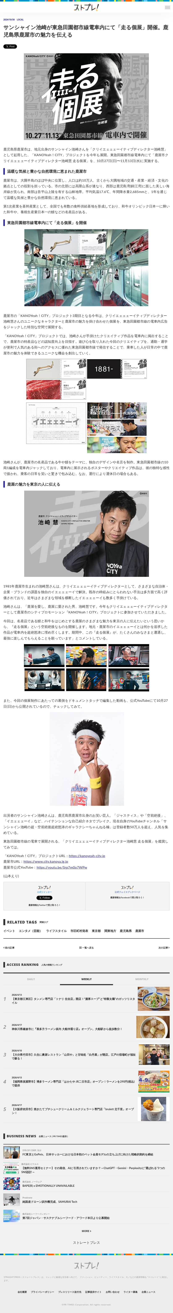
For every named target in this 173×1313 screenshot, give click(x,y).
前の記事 (8, 947)
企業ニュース (148, 1291)
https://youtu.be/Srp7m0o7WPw (62, 867)
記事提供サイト (93, 1291)
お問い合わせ (113, 1291)
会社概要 (22, 1291)
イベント (9, 931)
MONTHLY (141, 979)
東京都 (96, 931)
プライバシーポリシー (42, 1291)
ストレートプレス (86, 1242)
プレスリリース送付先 (69, 1291)
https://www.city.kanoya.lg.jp (45, 861)
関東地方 (110, 931)
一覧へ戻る (86, 947)
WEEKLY (86, 979)
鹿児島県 (125, 931)
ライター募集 (130, 1291)
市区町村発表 (79, 931)
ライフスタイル (56, 931)
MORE (86, 1231)
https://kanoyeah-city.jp (87, 856)
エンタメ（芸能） (30, 931)
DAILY (31, 979)
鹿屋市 (139, 931)
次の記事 (164, 947)
